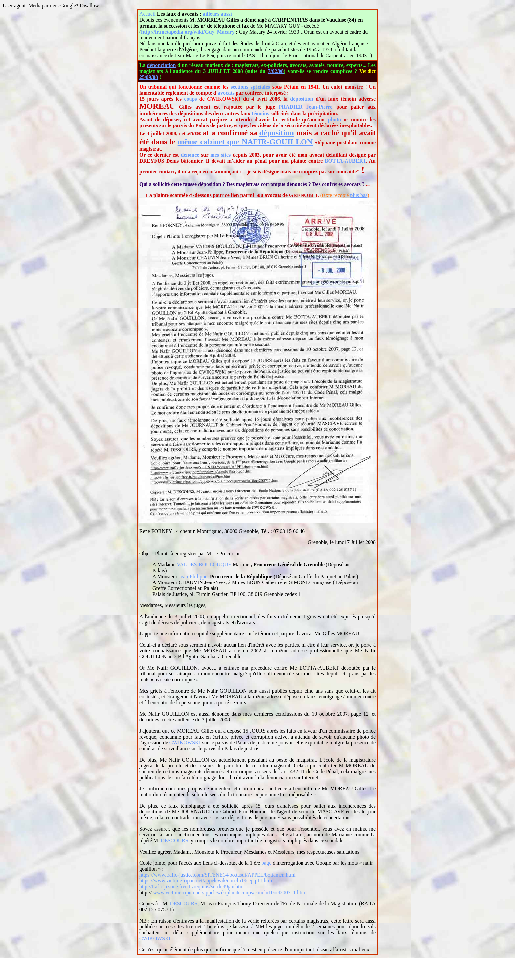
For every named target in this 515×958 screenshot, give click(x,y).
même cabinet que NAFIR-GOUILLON (245, 141)
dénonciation (161, 65)
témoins (260, 113)
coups (190, 99)
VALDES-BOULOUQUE (204, 564)
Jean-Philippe (193, 576)
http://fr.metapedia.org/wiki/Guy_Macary (188, 31)
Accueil (147, 14)
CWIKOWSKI (185, 742)
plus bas (358, 195)
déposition (301, 99)
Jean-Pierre (319, 107)
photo (334, 119)
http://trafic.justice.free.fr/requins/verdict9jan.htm (191, 886)
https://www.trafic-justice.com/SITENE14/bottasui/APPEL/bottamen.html (217, 875)
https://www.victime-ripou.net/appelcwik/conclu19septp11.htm (205, 880)
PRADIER (290, 107)
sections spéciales (250, 87)
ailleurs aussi (217, 14)
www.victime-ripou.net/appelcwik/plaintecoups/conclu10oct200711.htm (229, 892)
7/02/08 (276, 71)
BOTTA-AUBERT (345, 161)
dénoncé (190, 155)
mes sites (220, 155)
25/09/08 (148, 77)
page (267, 863)
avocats (226, 93)
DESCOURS (174, 840)
